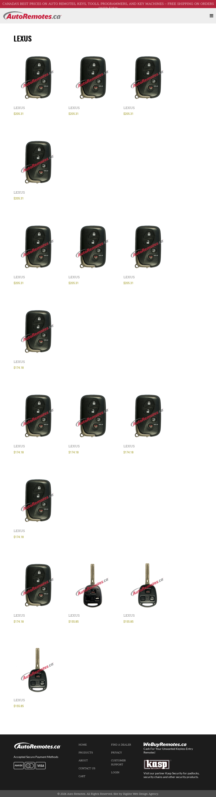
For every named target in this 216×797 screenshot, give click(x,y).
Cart (82, 776)
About (83, 761)
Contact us (87, 768)
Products (86, 753)
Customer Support (118, 763)
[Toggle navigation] (211, 16)
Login (115, 773)
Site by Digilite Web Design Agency (135, 794)
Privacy (116, 753)
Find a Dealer (121, 745)
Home (83, 745)
